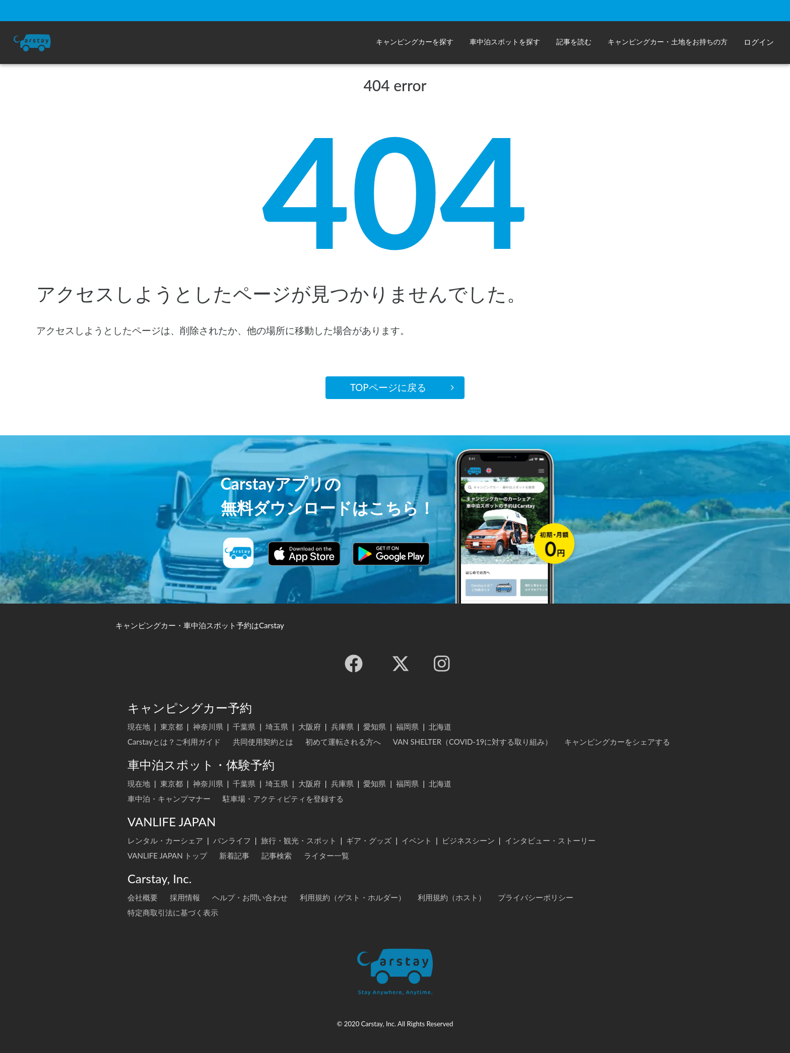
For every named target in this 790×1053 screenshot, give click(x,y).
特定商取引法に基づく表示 (172, 912)
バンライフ (232, 840)
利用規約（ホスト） (452, 897)
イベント (417, 840)
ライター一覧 (326, 855)
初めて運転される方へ (343, 741)
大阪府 (309, 726)
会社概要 (142, 897)
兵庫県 (342, 726)
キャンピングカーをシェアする (617, 741)
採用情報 (185, 897)
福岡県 (407, 726)
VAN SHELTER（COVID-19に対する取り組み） (473, 741)
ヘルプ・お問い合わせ (250, 897)
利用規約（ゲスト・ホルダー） (353, 897)
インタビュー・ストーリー (550, 840)
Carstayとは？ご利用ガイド (174, 741)
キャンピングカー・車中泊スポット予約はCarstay (199, 625)
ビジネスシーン (468, 840)
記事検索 (276, 855)
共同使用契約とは (263, 741)
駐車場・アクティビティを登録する (283, 798)
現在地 (138, 726)
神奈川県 (208, 726)
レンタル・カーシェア (165, 840)
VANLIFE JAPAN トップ (167, 855)
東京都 (171, 726)
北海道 (440, 726)
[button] (415, 42)
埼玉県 (277, 726)
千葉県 (244, 726)
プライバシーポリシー (535, 897)
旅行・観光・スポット (299, 840)
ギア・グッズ (368, 840)
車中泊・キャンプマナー (169, 798)
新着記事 (234, 855)
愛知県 (374, 726)
